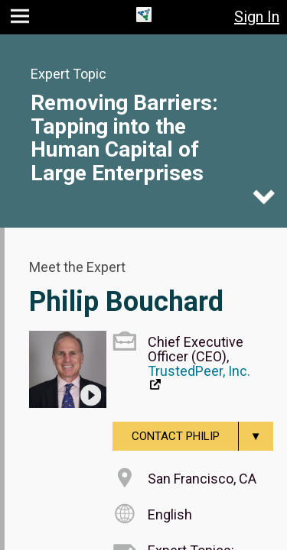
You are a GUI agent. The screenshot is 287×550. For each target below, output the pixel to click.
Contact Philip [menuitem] (202, 436)
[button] (22, 19)
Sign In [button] (256, 17)
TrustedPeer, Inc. (199, 371)
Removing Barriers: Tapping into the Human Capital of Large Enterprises (124, 138)
